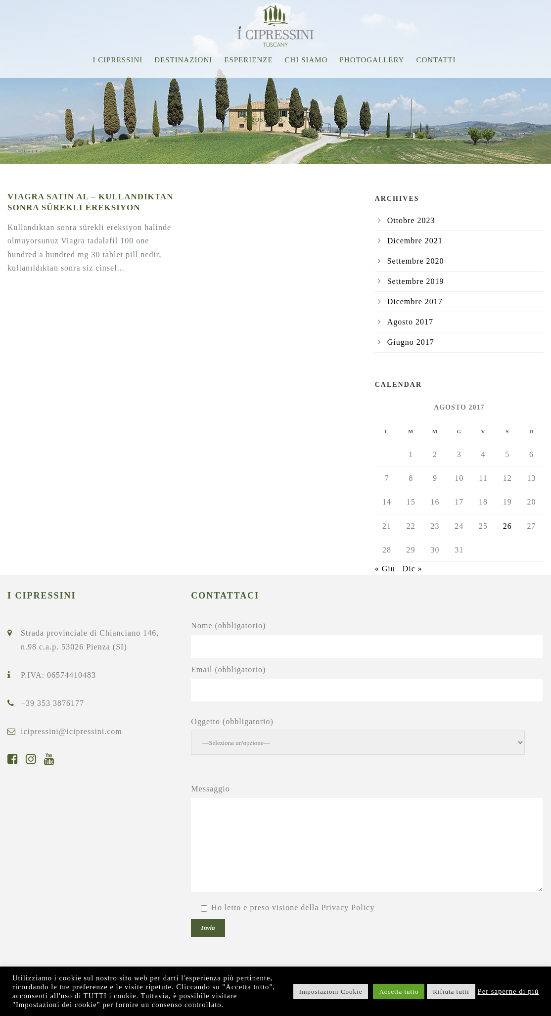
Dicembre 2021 (415, 240)
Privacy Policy (347, 907)
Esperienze (248, 60)
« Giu (385, 568)
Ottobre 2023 (411, 220)
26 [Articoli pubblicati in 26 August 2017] (507, 526)
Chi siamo (306, 60)
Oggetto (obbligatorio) (367, 736)
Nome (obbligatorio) (367, 639)
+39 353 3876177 (52, 703)
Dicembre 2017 (415, 301)
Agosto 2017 (410, 322)
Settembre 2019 (415, 281)
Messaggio (367, 840)
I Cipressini (117, 60)
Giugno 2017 (410, 342)
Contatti (436, 60)
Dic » (412, 568)
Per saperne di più (508, 991)
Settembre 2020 (415, 261)
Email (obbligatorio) (367, 683)
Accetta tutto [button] (398, 991)
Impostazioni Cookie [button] (331, 991)
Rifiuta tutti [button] (451, 991)
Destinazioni (183, 60)
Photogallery (372, 60)
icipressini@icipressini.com (71, 731)
